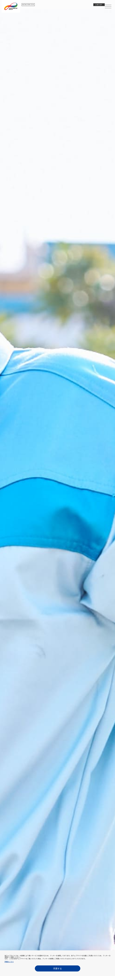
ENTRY (99, 5)
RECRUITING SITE (28, 5)
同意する (57, 968)
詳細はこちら (9, 961)
